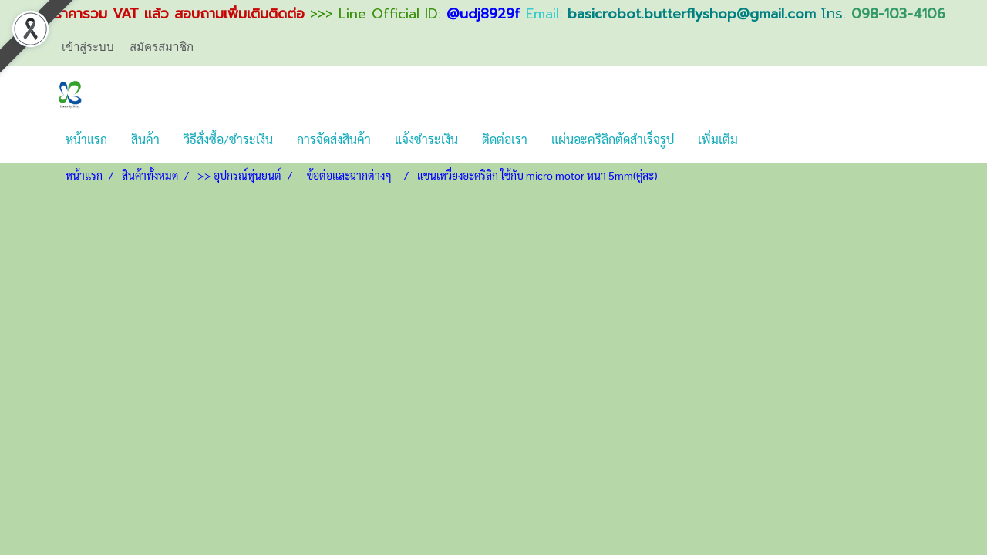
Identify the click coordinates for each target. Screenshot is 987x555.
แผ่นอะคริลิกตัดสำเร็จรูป (612, 139)
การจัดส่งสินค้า (334, 139)
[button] (763, 139)
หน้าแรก (86, 139)
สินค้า (145, 139)
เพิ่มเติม (718, 139)
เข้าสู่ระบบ (88, 46)
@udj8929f (483, 14)
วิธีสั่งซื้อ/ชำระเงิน (228, 139)
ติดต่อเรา (504, 139)
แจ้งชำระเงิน (426, 139)
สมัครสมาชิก (162, 46)
